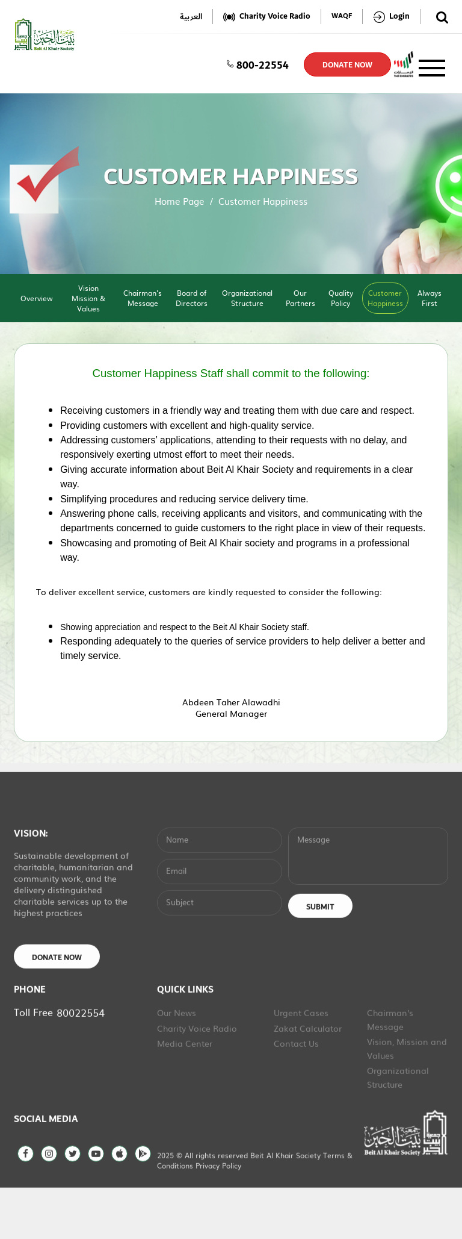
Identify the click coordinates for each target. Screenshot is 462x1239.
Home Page (180, 201)
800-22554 (258, 64)
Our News (176, 1062)
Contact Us (296, 1093)
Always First (429, 297)
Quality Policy (340, 297)
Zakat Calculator (308, 1078)
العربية (191, 16)
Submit (320, 956)
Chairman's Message (142, 297)
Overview (36, 298)
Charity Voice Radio (197, 1078)
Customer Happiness (385, 297)
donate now (347, 65)
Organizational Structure (247, 297)
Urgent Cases (301, 1062)
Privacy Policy (218, 1214)
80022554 (81, 1061)
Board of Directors (192, 297)
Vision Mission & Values (88, 298)
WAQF (341, 16)
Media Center (184, 1093)
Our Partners (300, 297)
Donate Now (57, 1007)
